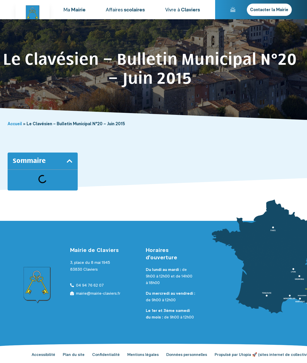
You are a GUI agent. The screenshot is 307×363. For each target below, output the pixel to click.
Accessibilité (43, 354)
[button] (69, 161)
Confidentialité (106, 354)
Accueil (15, 123)
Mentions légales (143, 354)
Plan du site (74, 354)
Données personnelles (186, 354)
